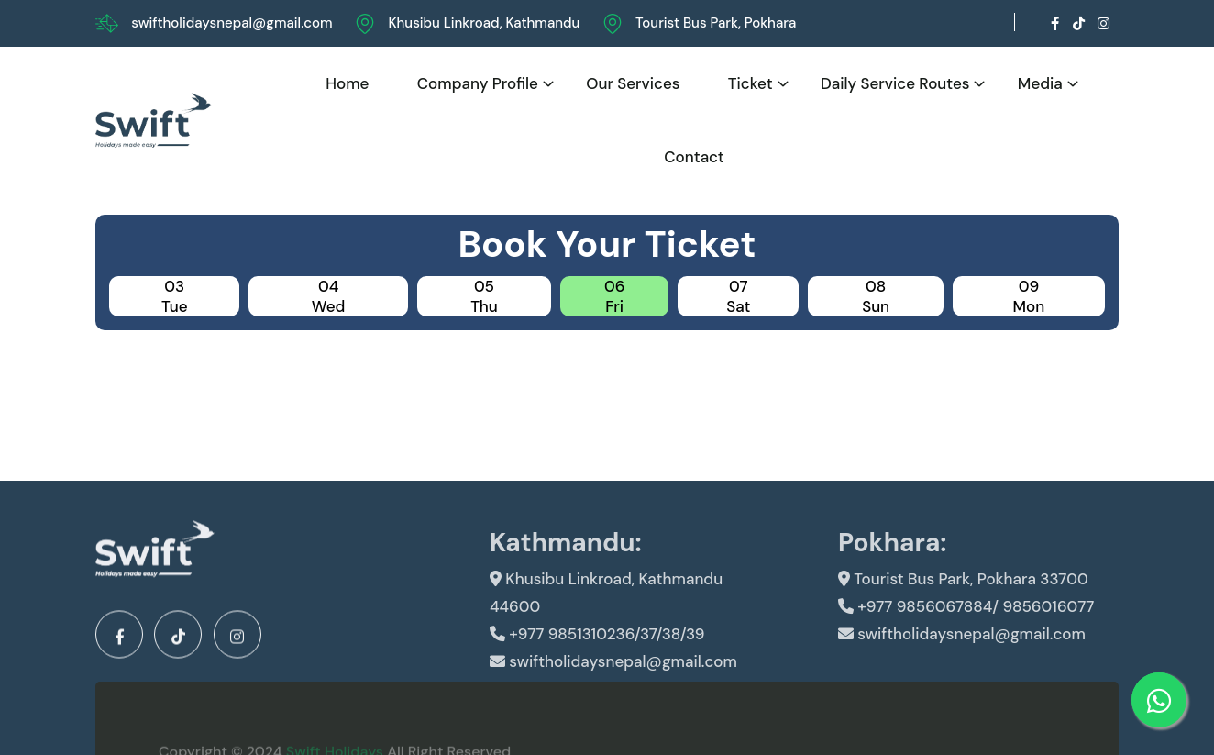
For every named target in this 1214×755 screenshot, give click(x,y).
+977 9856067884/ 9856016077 (966, 627)
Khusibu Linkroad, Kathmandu (483, 23)
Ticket (750, 83)
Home (347, 83)
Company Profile (477, 83)
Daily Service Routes (895, 83)
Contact (693, 157)
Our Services (632, 83)
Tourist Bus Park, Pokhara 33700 (963, 600)
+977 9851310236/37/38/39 (597, 655)
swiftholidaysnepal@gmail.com (231, 23)
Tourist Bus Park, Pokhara (715, 23)
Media (1040, 83)
